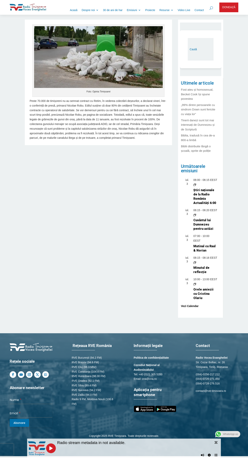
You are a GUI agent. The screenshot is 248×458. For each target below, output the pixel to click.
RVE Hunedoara (81, 376)
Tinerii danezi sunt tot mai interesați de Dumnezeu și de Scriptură (197, 125)
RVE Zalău (78, 394)
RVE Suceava (80, 390)
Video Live (184, 10)
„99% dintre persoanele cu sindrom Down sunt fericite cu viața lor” (198, 109)
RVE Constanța (81, 371)
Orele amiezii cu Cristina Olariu (203, 294)
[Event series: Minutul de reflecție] (194, 262)
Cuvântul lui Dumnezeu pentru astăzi (203, 224)
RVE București (80, 357)
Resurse (164, 10)
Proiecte (150, 10)
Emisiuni (132, 10)
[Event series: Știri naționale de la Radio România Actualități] (194, 184)
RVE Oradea (79, 380)
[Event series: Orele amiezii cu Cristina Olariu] (194, 283)
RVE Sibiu (78, 385)
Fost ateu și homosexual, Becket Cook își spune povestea (197, 94)
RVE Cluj (77, 367)
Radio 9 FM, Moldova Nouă (88, 399)
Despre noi (88, 10)
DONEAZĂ (228, 7)
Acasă (74, 10)
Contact (199, 10)
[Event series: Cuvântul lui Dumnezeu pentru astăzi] (194, 214)
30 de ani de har (112, 10)
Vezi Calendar (190, 306)
